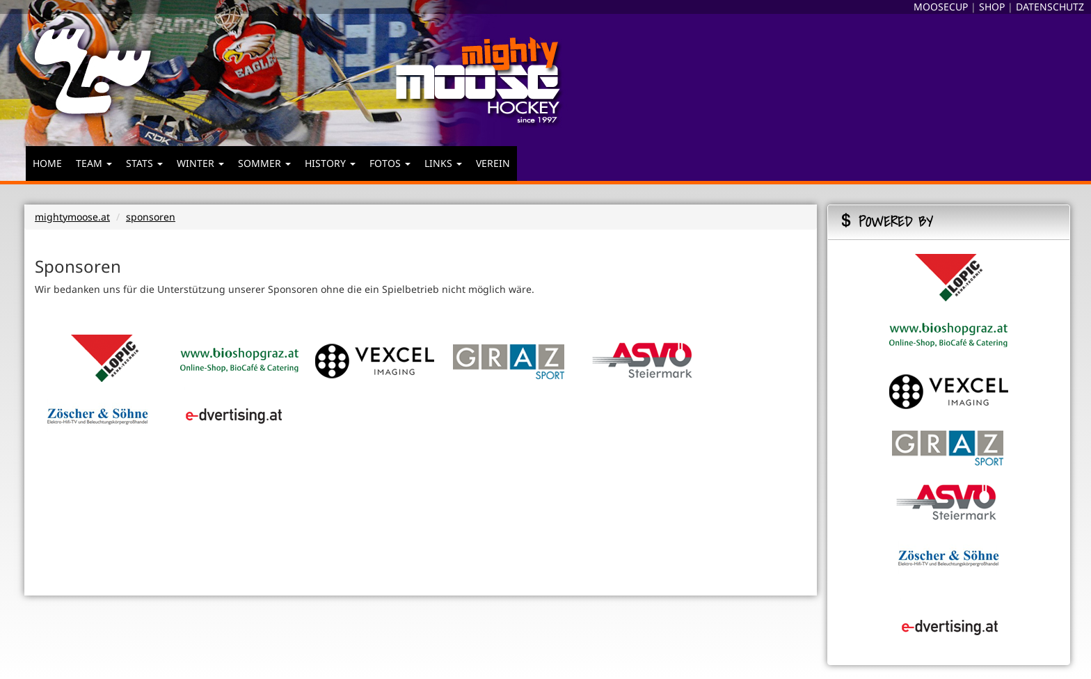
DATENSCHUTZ (1050, 6)
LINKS (443, 163)
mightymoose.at (72, 216)
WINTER (200, 163)
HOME (47, 163)
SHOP (992, 6)
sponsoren (150, 216)
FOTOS (390, 163)
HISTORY (330, 163)
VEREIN (493, 163)
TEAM (94, 163)
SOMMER (264, 163)
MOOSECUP (941, 6)
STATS (144, 163)
